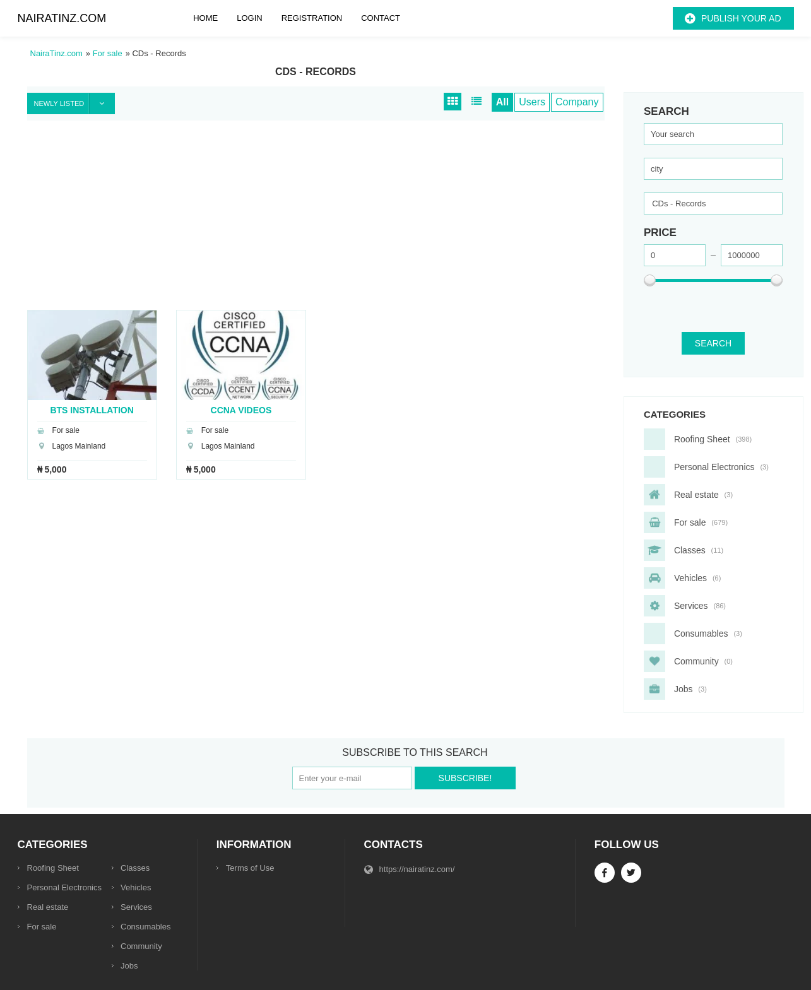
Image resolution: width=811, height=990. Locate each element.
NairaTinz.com (62, 18)
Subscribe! (465, 778)
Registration (312, 18)
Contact (380, 18)
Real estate (48, 907)
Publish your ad (741, 18)
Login (249, 18)
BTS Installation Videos (91, 410)
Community (141, 946)
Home (205, 18)
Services (136, 907)
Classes (135, 868)
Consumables (146, 926)
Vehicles (136, 887)
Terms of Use (250, 868)
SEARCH (713, 343)
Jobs (129, 965)
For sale (42, 926)
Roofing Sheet (53, 868)
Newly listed (74, 103)
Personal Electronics (64, 887)
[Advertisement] (316, 221)
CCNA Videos (241, 410)
